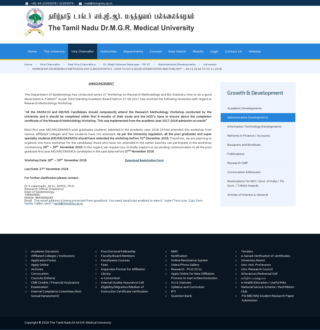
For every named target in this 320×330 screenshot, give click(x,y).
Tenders (247, 251)
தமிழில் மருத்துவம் (253, 278)
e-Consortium (110, 278)
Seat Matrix (177, 51)
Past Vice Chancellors (82, 64)
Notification (179, 256)
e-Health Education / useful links (263, 282)
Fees (104, 265)
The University (54, 51)
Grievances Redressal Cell (259, 274)
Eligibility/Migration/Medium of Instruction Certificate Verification (124, 289)
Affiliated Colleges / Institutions (53, 256)
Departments (133, 51)
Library (106, 274)
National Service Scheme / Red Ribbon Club (267, 289)
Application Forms (43, 260)
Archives (37, 269)
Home (32, 51)
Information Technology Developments (254, 126)
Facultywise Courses (115, 260)
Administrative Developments (177, 64)
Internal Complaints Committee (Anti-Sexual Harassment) (56, 294)
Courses (156, 51)
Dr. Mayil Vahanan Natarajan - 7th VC (126, 64)
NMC (174, 251)
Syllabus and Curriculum (187, 287)
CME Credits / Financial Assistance (55, 282)
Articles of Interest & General (247, 195)
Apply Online (40, 265)
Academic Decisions (45, 251)
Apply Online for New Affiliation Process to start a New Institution (194, 276)
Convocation (40, 274)
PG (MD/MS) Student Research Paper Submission (268, 298)
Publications (235, 154)
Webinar (255, 51)
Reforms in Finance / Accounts (248, 136)
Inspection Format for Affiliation (123, 269)
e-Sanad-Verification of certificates (265, 256)
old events (209, 64)
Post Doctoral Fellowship (118, 251)
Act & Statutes (181, 282)
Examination (39, 287)
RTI (173, 291)
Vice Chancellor (82, 51)
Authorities (108, 51)
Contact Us (233, 51)
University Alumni (253, 260)
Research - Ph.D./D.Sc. (186, 269)
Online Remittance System (189, 260)
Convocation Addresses (243, 172)
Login (214, 51)
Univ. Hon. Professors (256, 265)
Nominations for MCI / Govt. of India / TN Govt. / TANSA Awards (255, 183)
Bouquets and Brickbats (244, 145)
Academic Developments (244, 108)
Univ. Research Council (257, 269)
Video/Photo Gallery (185, 265)
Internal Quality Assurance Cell (122, 282)
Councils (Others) (43, 278)
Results (198, 51)
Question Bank (181, 296)
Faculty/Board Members (118, 256)
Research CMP (237, 163)
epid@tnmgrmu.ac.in (68, 203)
